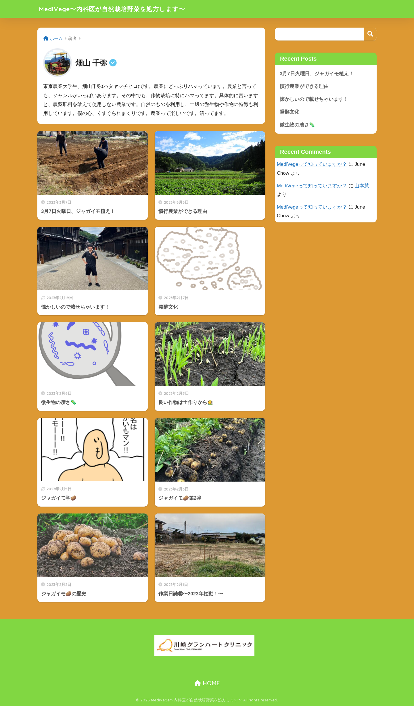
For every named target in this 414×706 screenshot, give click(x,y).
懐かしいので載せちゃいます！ (314, 99)
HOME (207, 683)
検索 (370, 34)
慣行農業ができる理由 (304, 86)
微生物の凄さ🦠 (297, 125)
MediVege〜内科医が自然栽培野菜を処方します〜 (118, 9)
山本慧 (362, 186)
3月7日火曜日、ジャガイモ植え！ (317, 73)
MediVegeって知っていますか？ (312, 164)
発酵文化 (289, 112)
